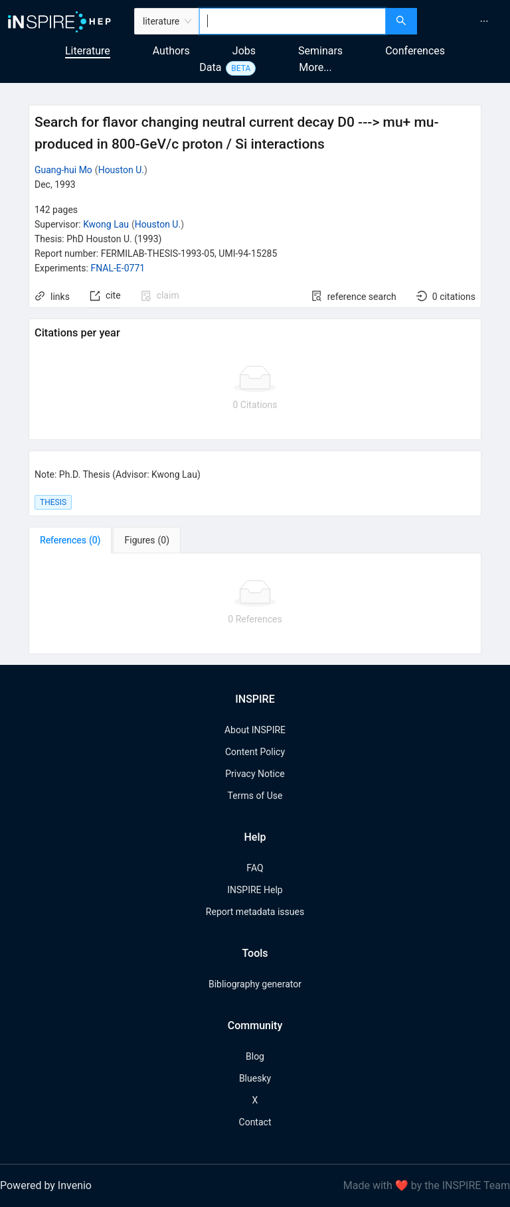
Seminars (320, 50)
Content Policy (255, 751)
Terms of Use (255, 795)
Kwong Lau (106, 224)
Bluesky (255, 1078)
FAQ (254, 868)
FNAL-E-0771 (117, 268)
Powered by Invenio (46, 1185)
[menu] (465, 21)
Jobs (244, 50)
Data (210, 67)
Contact (255, 1122)
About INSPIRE (255, 730)
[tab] (70, 540)
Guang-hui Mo (63, 170)
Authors (171, 50)
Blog (255, 1056)
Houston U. (121, 170)
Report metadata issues (255, 911)
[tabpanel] (255, 603)
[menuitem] (484, 21)
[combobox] (292, 21)
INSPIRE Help (254, 890)
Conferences (415, 50)
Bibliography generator (255, 984)
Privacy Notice (254, 773)
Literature (87, 50)
